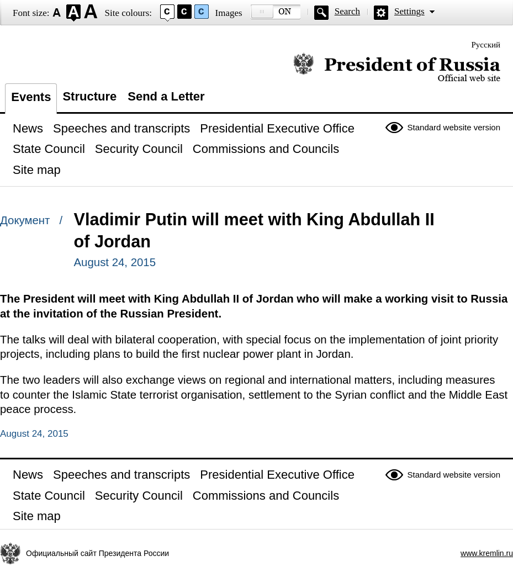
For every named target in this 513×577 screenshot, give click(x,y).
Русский (486, 44)
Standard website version (454, 127)
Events (31, 97)
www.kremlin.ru (487, 553)
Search (347, 11)
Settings (409, 11)
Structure (89, 96)
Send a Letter (166, 96)
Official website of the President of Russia (396, 67)
